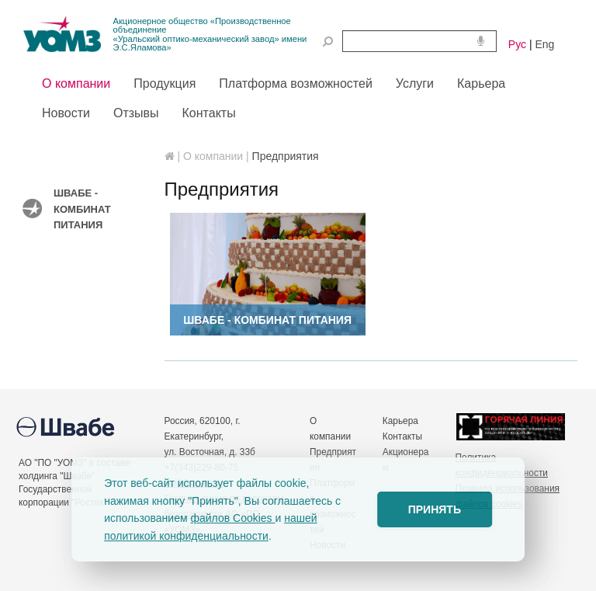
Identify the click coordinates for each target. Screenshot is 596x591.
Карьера (400, 420)
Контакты (402, 436)
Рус (517, 44)
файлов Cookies (232, 518)
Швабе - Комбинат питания (82, 209)
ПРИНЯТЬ (434, 509)
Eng (544, 44)
